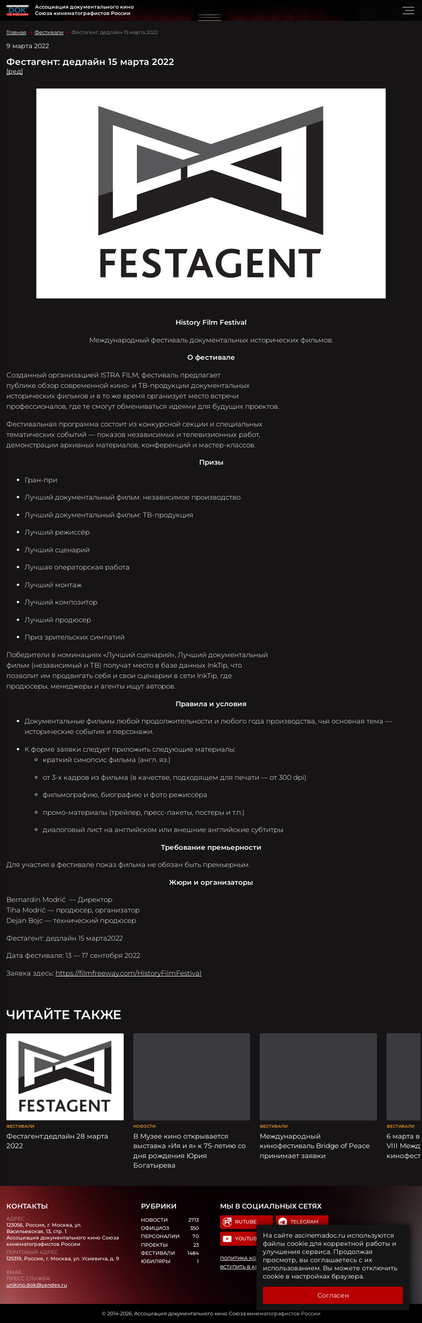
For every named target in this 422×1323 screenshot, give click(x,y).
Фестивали (49, 32)
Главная (16, 32)
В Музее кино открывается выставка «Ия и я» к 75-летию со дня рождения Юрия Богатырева (189, 1150)
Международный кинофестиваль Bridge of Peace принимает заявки (315, 1146)
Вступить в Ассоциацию (254, 1267)
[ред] (14, 71)
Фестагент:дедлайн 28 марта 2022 (57, 1141)
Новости (144, 1126)
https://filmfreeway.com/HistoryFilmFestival (128, 973)
